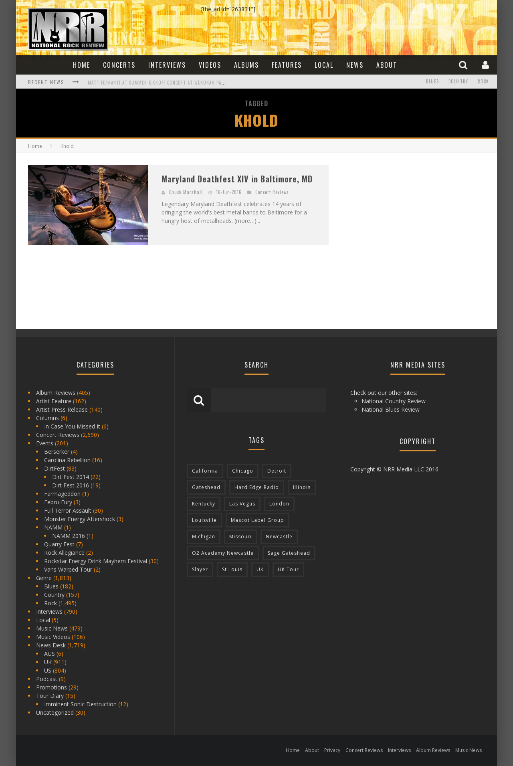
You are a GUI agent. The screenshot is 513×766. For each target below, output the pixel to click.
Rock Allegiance (64, 552)
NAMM (53, 527)
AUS (49, 653)
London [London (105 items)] (279, 503)
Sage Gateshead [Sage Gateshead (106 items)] (289, 553)
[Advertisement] (401, 215)
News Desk (51, 645)
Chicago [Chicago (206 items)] (242, 470)
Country (458, 82)
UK (48, 662)
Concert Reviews (272, 192)
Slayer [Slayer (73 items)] (200, 569)
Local (324, 65)
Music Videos (53, 637)
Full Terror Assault (67, 510)
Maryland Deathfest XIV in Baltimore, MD (237, 179)
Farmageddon (62, 493)
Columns (47, 418)
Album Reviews (55, 392)
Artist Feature (53, 401)
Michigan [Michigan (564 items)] (203, 536)
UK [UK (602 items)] (260, 569)
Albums (246, 65)
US (47, 670)
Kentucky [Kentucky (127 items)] (203, 503)
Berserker (56, 451)
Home (81, 65)
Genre (44, 578)
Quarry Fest (59, 544)
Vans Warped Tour (68, 569)
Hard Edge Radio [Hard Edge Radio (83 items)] (256, 487)
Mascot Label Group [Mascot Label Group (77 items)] (257, 520)
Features (287, 65)
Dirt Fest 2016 (70, 485)
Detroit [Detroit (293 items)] (276, 470)
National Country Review (394, 401)
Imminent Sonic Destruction (80, 704)
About (386, 65)
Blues (432, 82)
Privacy (332, 750)
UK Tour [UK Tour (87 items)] (288, 569)
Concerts (119, 65)
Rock (483, 82)
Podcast (46, 679)
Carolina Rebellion (67, 460)
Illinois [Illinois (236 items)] (302, 487)
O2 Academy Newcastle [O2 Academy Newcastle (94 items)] (223, 553)
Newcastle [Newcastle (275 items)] (279, 536)
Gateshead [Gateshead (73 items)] (206, 487)
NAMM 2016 (68, 536)
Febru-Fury (58, 502)
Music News (52, 628)
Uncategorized (55, 712)
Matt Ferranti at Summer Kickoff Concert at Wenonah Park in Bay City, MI (174, 82)
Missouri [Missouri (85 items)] (240, 536)
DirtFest (54, 468)
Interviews (167, 65)
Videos (210, 65)
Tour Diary (50, 695)
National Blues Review (391, 409)
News (355, 65)
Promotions (51, 687)
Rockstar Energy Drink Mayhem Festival (95, 561)
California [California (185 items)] (205, 470)
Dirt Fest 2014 (70, 477)
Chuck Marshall (186, 192)
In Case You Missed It (72, 426)
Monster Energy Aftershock (79, 519)
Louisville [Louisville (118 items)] (204, 520)
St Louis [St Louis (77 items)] (232, 569)
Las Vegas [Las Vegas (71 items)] (242, 503)
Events (44, 443)
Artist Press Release (62, 409)
